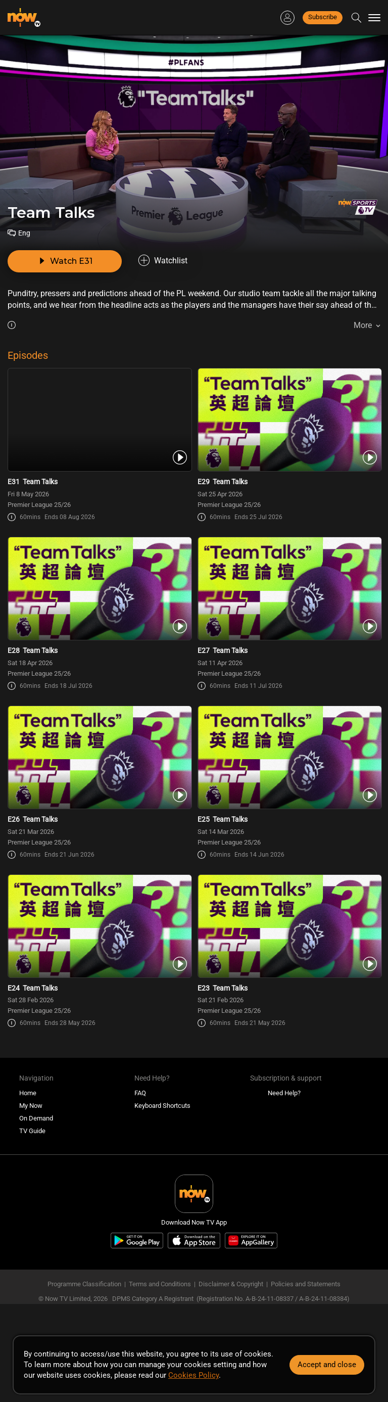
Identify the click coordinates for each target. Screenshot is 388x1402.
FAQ (140, 1093)
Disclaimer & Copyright (231, 1284)
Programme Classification (84, 1284)
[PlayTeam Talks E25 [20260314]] (289, 757)
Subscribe (322, 17)
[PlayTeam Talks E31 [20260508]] (99, 420)
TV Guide (32, 1131)
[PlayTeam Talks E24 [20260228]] (99, 926)
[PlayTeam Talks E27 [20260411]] (289, 588)
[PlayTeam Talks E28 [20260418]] (99, 588)
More (363, 325)
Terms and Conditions (160, 1284)
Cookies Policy (193, 1375)
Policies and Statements (306, 1284)
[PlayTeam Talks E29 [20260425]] (289, 420)
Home (27, 1093)
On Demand (36, 1118)
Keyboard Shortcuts (162, 1105)
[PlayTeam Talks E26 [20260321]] (99, 757)
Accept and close (327, 1364)
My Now (30, 1105)
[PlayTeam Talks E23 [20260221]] (289, 926)
